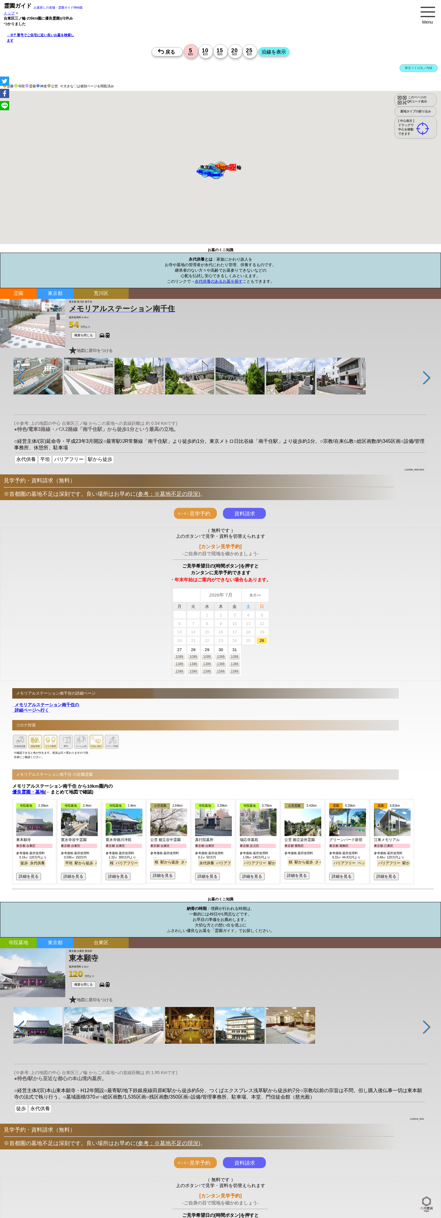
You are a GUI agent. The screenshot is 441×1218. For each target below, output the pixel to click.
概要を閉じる (83, 335)
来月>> (255, 595)
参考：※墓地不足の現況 (168, 494)
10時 (179, 656)
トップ (9, 13)
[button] (205, 174)
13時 (179, 664)
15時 (179, 671)
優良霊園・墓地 (28, 791)
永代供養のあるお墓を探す (219, 281)
